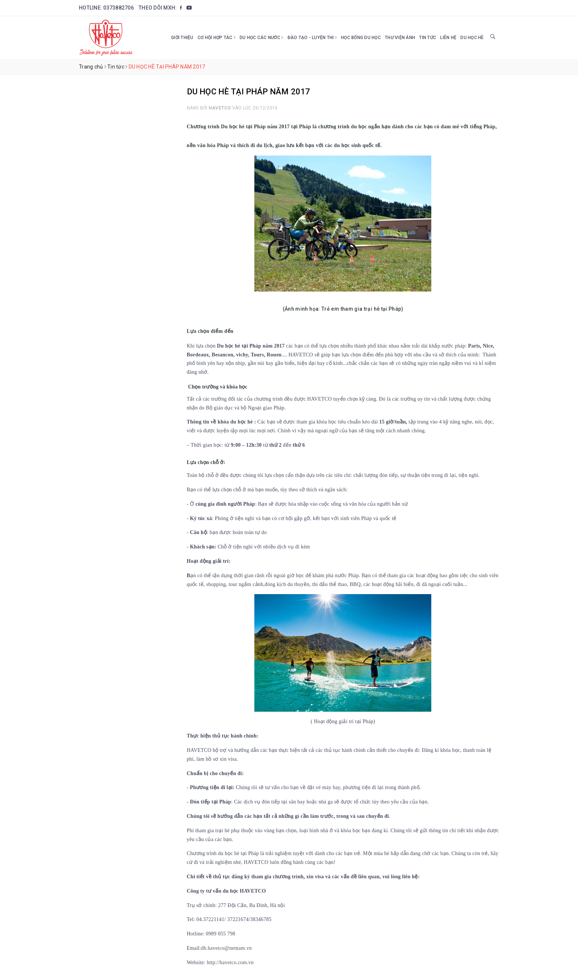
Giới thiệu (182, 37)
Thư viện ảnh (400, 37)
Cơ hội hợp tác (217, 37)
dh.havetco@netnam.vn (227, 948)
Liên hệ (448, 37)
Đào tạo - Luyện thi (312, 37)
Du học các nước (261, 37)
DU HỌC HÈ (472, 37)
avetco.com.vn (238, 962)
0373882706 (118, 8)
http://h (214, 962)
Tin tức (427, 37)
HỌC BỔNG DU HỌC (361, 37)
